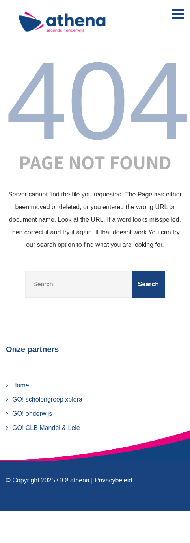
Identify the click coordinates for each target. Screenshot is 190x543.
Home (20, 385)
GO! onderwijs (32, 413)
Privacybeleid (113, 480)
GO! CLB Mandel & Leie (46, 427)
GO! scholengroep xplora (47, 399)
